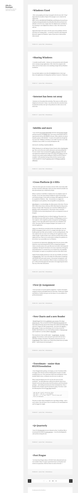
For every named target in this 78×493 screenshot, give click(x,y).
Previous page (29, 481)
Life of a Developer (9, 6)
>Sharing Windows (42, 57)
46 (56, 480)
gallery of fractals (56, 152)
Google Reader (35, 340)
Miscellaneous (49, 44)
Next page (71, 481)
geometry (49, 159)
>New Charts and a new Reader (48, 316)
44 (50, 480)
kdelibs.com (47, 134)
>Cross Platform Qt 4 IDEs (46, 182)
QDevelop (34, 216)
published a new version (52, 321)
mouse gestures (49, 432)
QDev (33, 204)
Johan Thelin (42, 44)
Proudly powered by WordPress (39, 490)
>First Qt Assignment (43, 284)
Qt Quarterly (41, 430)
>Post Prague (39, 455)
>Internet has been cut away (47, 96)
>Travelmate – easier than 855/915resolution (46, 365)
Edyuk (36, 204)
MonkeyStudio (37, 256)
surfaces (61, 153)
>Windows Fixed (41, 10)
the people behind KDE (45, 132)
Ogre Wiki (48, 388)
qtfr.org (56, 216)
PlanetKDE (53, 331)
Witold (35, 321)
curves (54, 153)
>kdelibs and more (42, 127)
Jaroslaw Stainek (63, 132)
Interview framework (59, 323)
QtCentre (34, 209)
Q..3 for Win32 (45, 136)
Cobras (34, 228)
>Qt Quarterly (39, 425)
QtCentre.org (64, 330)
